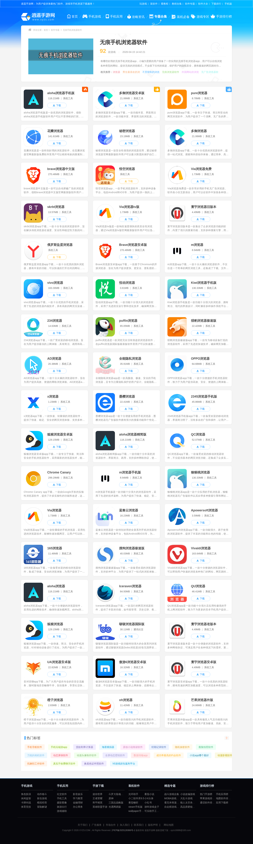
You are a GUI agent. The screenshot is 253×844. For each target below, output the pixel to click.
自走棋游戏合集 (172, 806)
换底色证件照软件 (94, 763)
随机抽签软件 (182, 747)
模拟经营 (42, 802)
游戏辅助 (62, 811)
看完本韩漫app (172, 802)
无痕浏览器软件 (170, 72)
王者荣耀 (97, 798)
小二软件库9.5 (136, 798)
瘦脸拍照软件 (206, 747)
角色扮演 (26, 794)
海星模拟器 (108, 747)
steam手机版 (135, 806)
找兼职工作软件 (35, 763)
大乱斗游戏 (186, 798)
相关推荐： (106, 72)
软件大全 (203, 3)
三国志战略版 (116, 802)
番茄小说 (149, 794)
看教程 (164, 3)
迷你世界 (97, 794)
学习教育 (78, 798)
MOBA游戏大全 (172, 798)
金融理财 (78, 802)
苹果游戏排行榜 (208, 798)
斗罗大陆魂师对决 (118, 794)
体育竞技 (26, 806)
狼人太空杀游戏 (188, 802)
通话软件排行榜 (208, 802)
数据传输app (141, 755)
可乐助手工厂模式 (154, 811)
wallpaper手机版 (137, 811)
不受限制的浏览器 (151, 72)
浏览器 (116, 72)
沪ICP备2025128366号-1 (123, 830)
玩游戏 (143, 3)
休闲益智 (26, 798)
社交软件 (62, 794)
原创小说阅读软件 (133, 747)
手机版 (228, 3)
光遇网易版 (115, 806)
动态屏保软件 (60, 755)
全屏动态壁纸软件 (115, 755)
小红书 (148, 802)
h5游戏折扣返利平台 (124, 763)
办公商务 (78, 806)
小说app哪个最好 (199, 755)
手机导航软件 (34, 747)
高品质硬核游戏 (188, 806)
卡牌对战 (26, 802)
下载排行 (216, 3)
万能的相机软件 (35, 755)
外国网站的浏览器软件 (190, 72)
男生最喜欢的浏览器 (131, 72)
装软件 (154, 3)
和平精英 (97, 802)
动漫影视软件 (225, 755)
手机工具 (62, 798)
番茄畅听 (133, 802)
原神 (111, 798)
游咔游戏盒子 (151, 806)
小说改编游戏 (187, 794)
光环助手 (133, 794)
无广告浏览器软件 (209, 72)
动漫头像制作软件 (86, 755)
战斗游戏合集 (171, 794)
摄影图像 (62, 802)
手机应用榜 (222, 794)
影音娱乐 (78, 794)
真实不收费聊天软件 (64, 763)
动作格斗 (42, 794)
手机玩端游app (59, 747)
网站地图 (169, 824)
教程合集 (177, 3)
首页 (46, 30)
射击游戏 (42, 798)
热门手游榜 (206, 794)
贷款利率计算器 (84, 747)
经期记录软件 (158, 747)
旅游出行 (62, 806)
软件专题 (190, 3)
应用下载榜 (222, 802)
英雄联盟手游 (100, 806)
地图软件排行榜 (224, 798)
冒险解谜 (42, 806)
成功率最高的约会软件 (168, 755)
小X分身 (148, 798)
